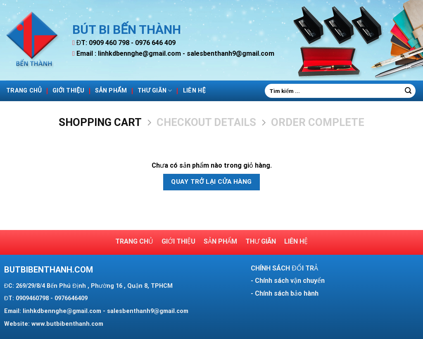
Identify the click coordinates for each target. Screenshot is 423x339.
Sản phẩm (111, 90)
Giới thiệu (68, 90)
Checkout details (206, 122)
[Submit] (408, 91)
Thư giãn (155, 91)
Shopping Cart (100, 122)
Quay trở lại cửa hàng (211, 181)
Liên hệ (194, 90)
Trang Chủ (24, 90)
